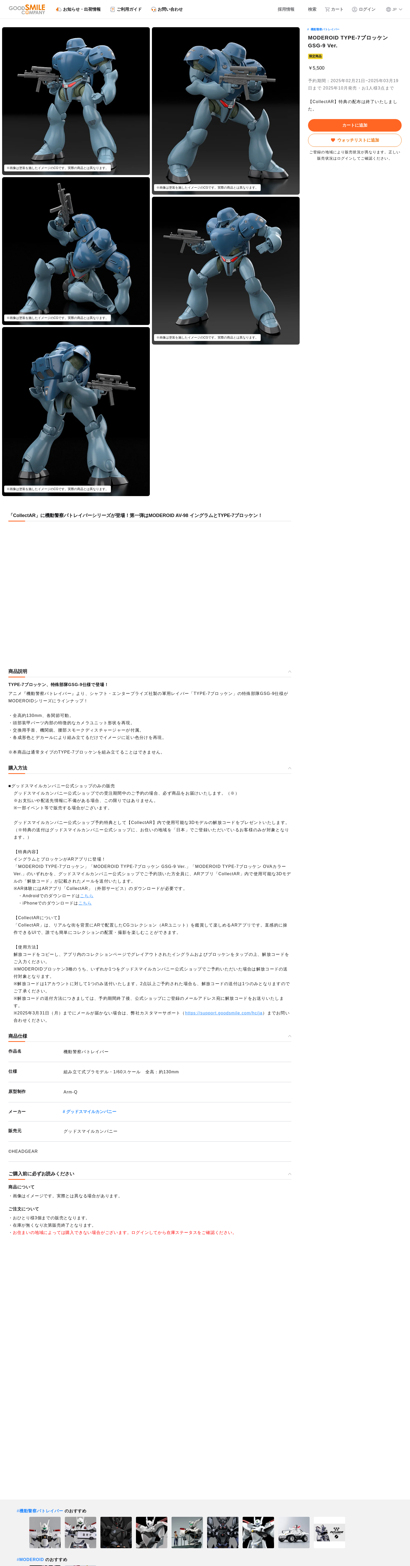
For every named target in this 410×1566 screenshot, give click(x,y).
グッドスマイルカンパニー (91, 1111)
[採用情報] (282, 9)
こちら (87, 896)
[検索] (309, 9)
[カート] (334, 9)
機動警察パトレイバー (325, 29)
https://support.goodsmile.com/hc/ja (224, 1013)
